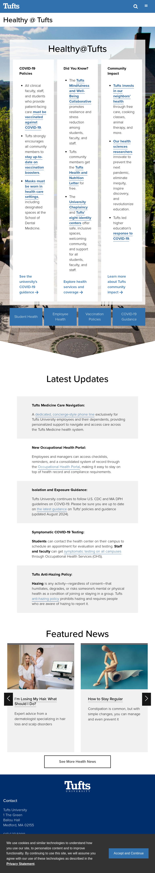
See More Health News (77, 761)
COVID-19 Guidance (129, 316)
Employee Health (60, 316)
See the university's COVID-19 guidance (28, 284)
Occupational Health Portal (59, 466)
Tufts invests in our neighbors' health (123, 93)
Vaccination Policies (95, 316)
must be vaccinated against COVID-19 (35, 119)
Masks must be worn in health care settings (35, 188)
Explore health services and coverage (75, 287)
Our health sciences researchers (122, 146)
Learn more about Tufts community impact (117, 284)
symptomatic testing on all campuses (92, 551)
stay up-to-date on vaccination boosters (34, 164)
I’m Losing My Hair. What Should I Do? (36, 701)
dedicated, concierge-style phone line (64, 414)
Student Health (26, 316)
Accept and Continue (129, 853)
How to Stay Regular (105, 699)
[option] (40, 697)
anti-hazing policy (45, 598)
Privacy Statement (20, 864)
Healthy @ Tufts (28, 19)
